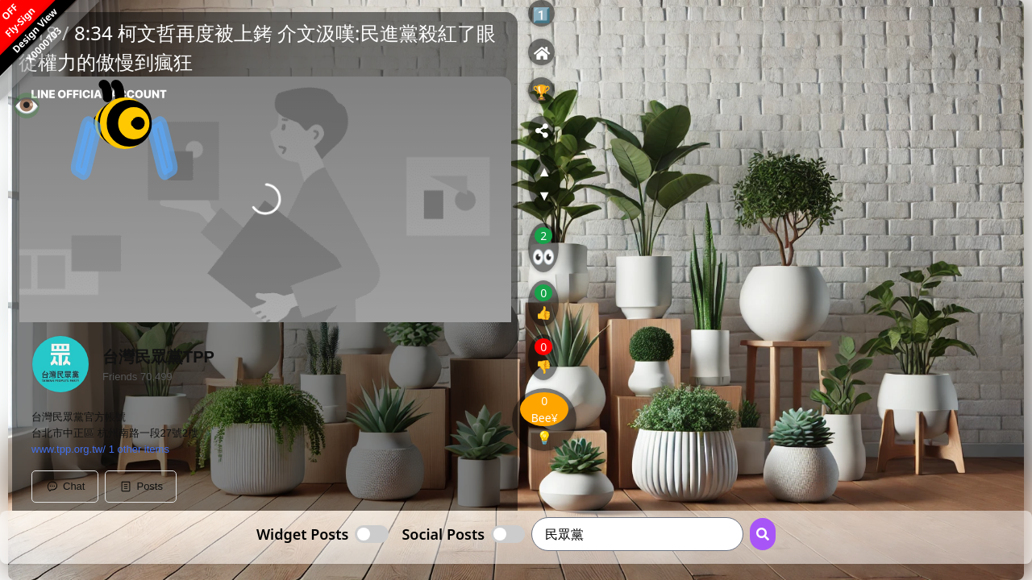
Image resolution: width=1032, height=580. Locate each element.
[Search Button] (763, 534)
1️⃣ (541, 14)
